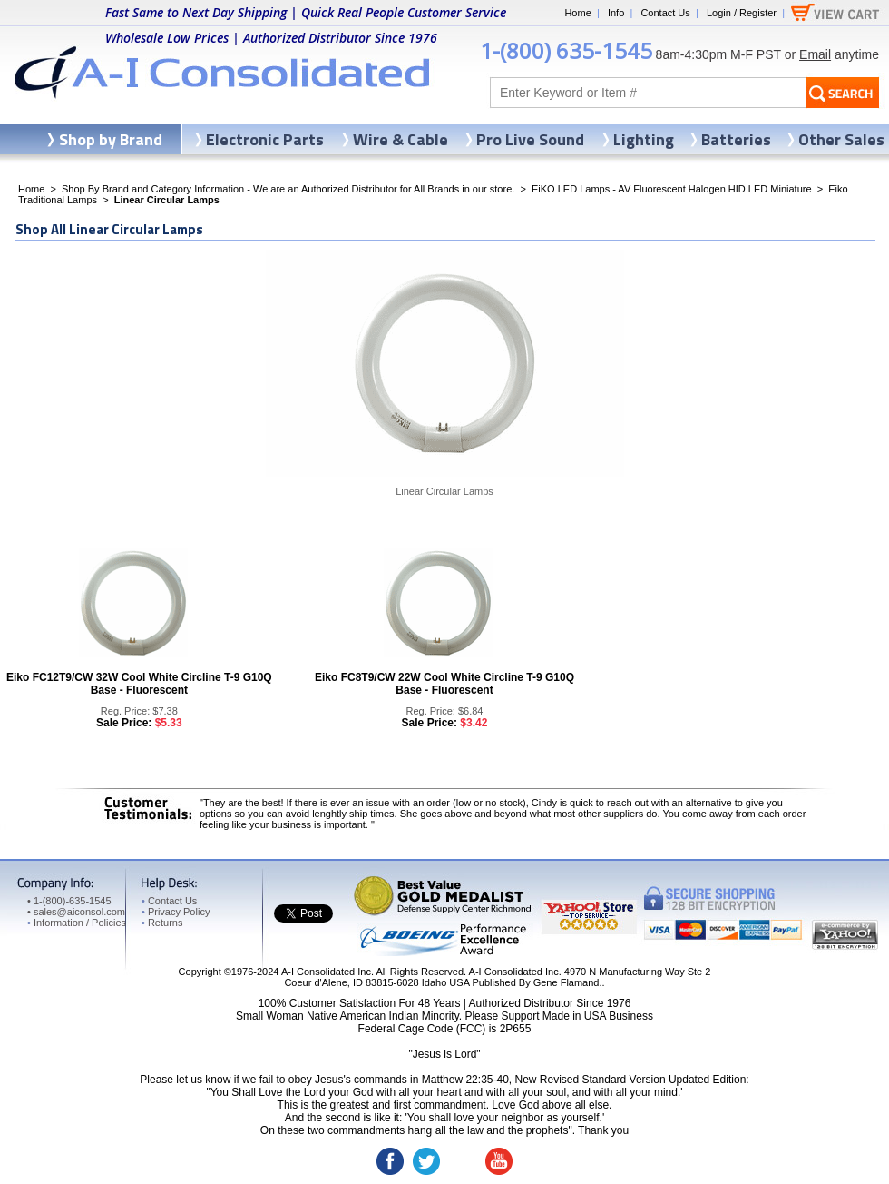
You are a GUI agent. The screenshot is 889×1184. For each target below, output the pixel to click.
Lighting (643, 139)
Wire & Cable (400, 139)
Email (815, 54)
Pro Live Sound (530, 139)
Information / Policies (76, 922)
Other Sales (841, 139)
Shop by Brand (110, 139)
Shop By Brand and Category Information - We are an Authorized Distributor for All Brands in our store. (288, 188)
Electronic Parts (265, 139)
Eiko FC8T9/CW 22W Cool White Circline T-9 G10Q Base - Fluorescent (444, 683)
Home (577, 12)
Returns (162, 922)
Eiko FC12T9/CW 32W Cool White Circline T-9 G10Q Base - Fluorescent (139, 683)
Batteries (736, 139)
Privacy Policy (176, 911)
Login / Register (742, 12)
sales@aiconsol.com (79, 911)
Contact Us (664, 12)
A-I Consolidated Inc (326, 971)
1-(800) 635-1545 (566, 50)
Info (616, 12)
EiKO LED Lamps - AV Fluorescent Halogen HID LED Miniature (672, 188)
